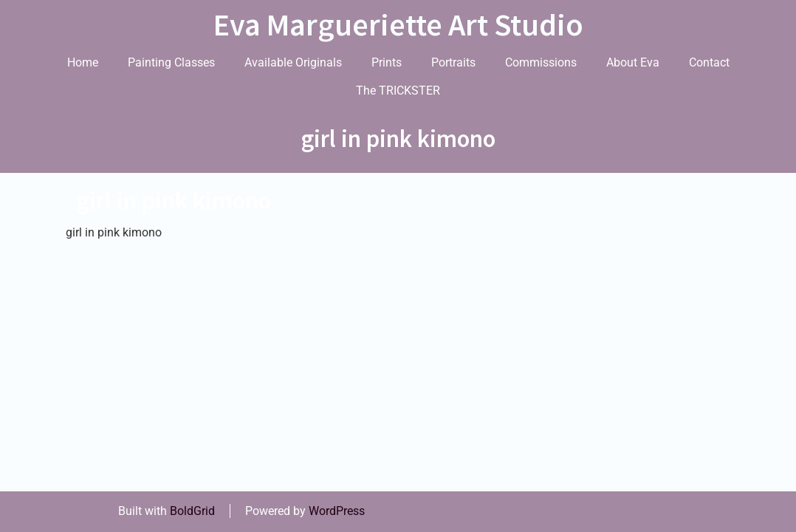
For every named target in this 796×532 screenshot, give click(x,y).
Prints (386, 62)
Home (82, 62)
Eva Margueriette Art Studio (398, 24)
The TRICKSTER (398, 90)
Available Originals (293, 62)
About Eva (632, 62)
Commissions (541, 62)
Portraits (453, 62)
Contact (709, 62)
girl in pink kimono (174, 200)
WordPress (337, 511)
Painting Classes (171, 62)
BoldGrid (192, 511)
